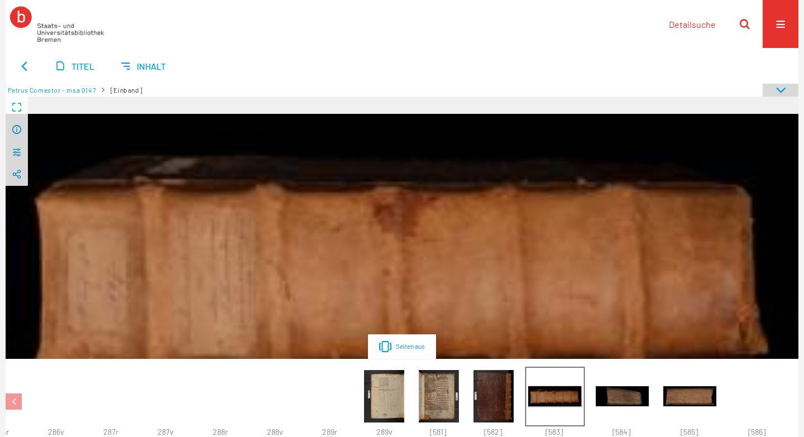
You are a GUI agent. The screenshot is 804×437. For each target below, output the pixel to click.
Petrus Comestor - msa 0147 (52, 90)
